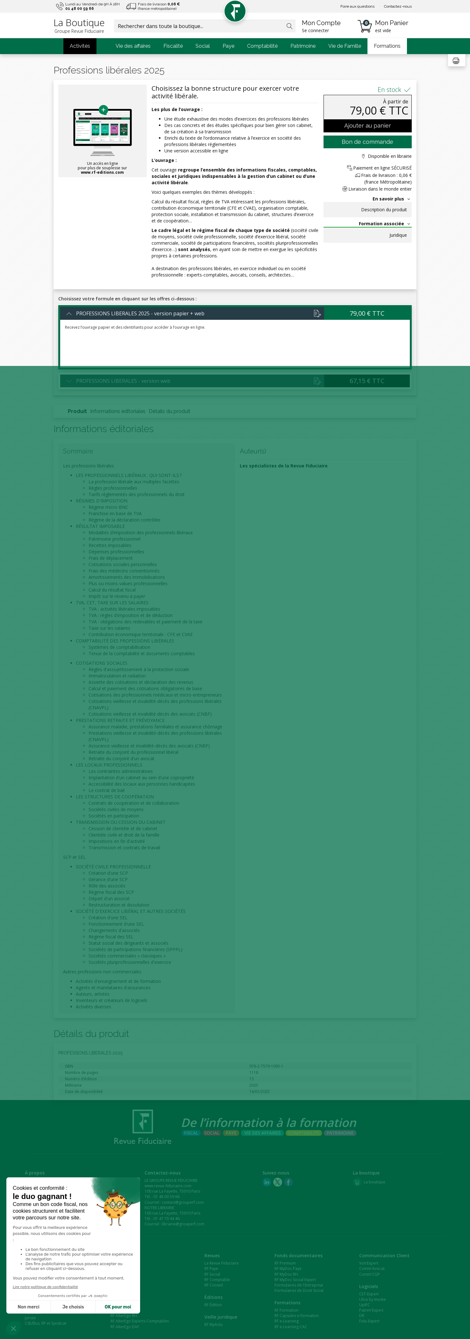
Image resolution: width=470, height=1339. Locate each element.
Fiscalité (173, 46)
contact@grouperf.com (183, 1202)
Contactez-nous (398, 6)
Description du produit (384, 210)
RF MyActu (213, 1324)
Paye (228, 46)
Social (203, 46)
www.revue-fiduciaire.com (168, 1185)
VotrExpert (368, 1263)
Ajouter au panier (367, 125)
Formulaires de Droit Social (299, 1290)
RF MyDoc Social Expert (295, 1279)
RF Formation (286, 1310)
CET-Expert (369, 1294)
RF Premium (285, 1263)
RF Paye (211, 1268)
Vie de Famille (344, 46)
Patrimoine (303, 46)
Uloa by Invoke (372, 1299)
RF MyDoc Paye (288, 1268)
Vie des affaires (133, 46)
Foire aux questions (357, 6)
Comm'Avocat (372, 1268)
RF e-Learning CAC (290, 1326)
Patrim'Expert (371, 1310)
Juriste (30, 1318)
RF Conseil (213, 1285)
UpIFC (364, 1304)
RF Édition (213, 1304)
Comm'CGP (369, 1274)
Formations (387, 46)
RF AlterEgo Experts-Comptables (139, 1321)
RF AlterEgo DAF (124, 1326)
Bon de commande (367, 141)
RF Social (212, 1274)
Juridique (398, 235)
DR (361, 1315)
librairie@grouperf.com (183, 1224)
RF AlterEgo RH (123, 1315)
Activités (80, 46)
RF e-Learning (286, 1321)
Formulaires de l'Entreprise (298, 1285)
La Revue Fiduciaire (221, 1263)
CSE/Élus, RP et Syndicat (45, 1323)
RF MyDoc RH (286, 1274)
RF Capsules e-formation (296, 1315)
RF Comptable (217, 1279)
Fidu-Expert (369, 1321)
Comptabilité (262, 46)
